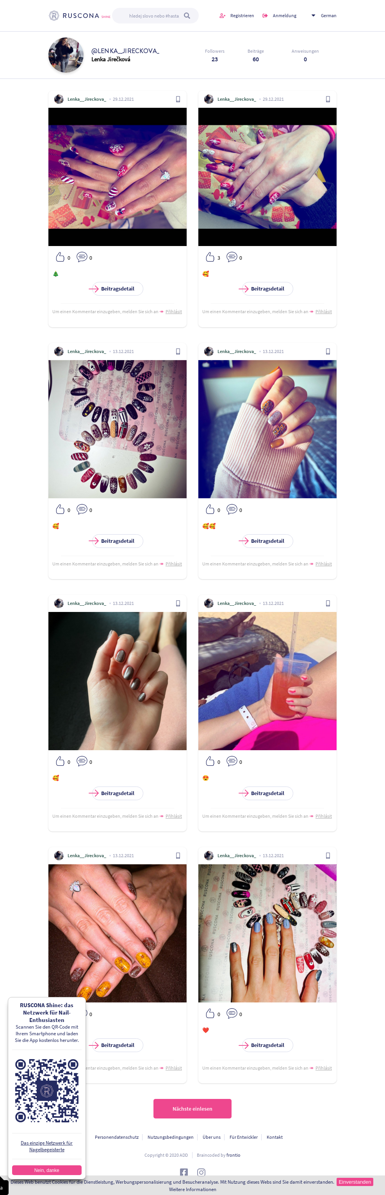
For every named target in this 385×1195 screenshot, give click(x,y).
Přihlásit (174, 311)
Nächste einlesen (192, 1108)
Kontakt (275, 1137)
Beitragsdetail (113, 289)
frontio (233, 1155)
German (329, 15)
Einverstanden (355, 1182)
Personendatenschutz (117, 1137)
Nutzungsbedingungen (171, 1137)
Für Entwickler (244, 1137)
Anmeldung (284, 15)
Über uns (212, 1137)
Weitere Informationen (192, 1189)
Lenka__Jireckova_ (87, 99)
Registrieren (242, 15)
